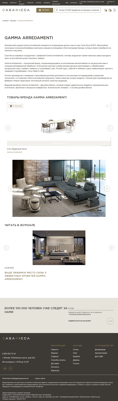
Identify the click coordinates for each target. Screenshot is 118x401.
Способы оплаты (58, 359)
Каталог (45, 10)
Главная (5, 21)
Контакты (73, 2)
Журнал (38, 2)
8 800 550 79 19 (110, 2)
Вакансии (55, 369)
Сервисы (47, 2)
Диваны (76, 359)
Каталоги (13, 2)
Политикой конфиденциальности (80, 312)
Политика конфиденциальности (16, 377)
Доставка (55, 362)
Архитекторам (101, 352)
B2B (67, 2)
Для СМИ (99, 355)
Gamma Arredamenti (14, 150)
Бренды (5, 2)
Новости (30, 2)
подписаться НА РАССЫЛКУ (90, 319)
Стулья (76, 362)
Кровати (76, 355)
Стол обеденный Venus (17, 147)
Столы (76, 348)
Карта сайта (42, 377)
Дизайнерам (100, 348)
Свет (75, 352)
